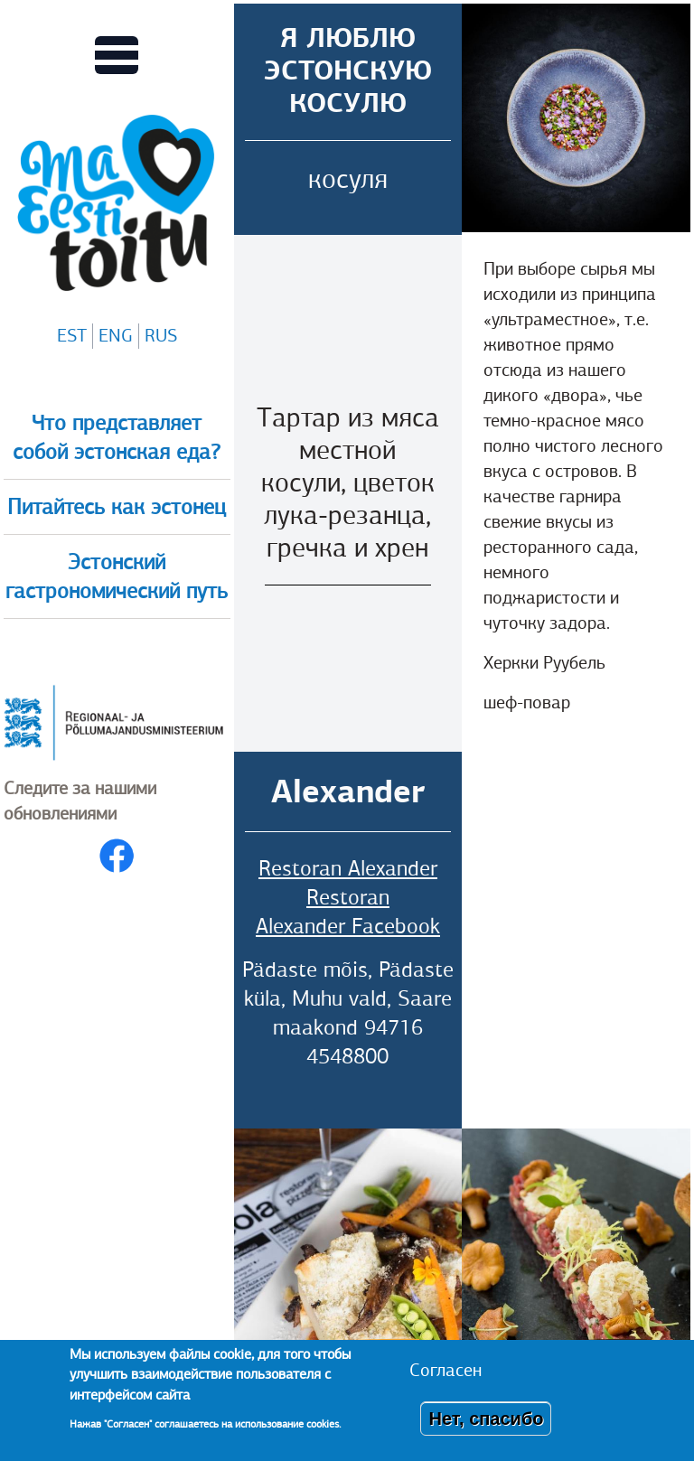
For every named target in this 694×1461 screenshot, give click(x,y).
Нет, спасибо (485, 1418)
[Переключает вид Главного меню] (116, 55)
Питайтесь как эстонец (116, 506)
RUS (161, 335)
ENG (115, 335)
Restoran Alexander (347, 868)
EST (72, 335)
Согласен (445, 1370)
